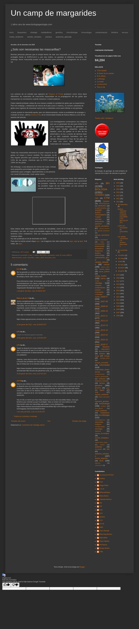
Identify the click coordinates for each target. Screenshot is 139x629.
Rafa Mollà (103, 538)
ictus (96, 392)
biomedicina (99, 249)
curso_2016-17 (101, 344)
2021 (118, 199)
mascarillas (30, 257)
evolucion (102, 379)
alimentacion (99, 221)
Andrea (102, 478)
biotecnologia (99, 255)
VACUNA (98, 219)
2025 (118, 186)
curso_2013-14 (101, 330)
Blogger (82, 567)
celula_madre (100, 276)
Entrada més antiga (79, 421)
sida (108, 449)
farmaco (102, 383)
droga (97, 356)
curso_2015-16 (101, 340)
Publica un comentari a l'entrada (25, 416)
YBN (101, 552)
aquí (38, 241)
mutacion (98, 424)
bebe (102, 242)
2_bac (30, 255)
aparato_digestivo (104, 228)
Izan (101, 510)
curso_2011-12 (101, 321)
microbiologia (71, 32)
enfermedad (104, 365)
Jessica (102, 517)
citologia (33, 32)
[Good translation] (6, 585)
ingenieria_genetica (102, 401)
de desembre (122, 204)
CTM (107, 197)
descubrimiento (104, 351)
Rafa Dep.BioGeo (106, 534)
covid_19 (58, 255)
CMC (97, 198)
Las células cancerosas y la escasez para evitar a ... (123, 241)
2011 (118, 300)
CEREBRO (99, 195)
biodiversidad (99, 246)
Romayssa (103, 545)
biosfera (114, 32)
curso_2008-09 (101, 306)
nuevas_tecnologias (102, 433)
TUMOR (98, 217)
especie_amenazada (101, 376)
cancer (106, 264)
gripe (107, 388)
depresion (106, 347)
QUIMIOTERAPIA (100, 208)
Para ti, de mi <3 (23, 298)
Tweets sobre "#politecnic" (104, 118)
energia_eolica (104, 358)
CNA (101, 482)
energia (106, 356)
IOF (101, 506)
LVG (101, 520)
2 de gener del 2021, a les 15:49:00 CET (31, 291)
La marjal (100, 82)
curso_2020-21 (67, 255)
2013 (118, 294)
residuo (102, 445)
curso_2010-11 (101, 316)
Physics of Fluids (56, 94)
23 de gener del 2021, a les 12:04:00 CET (32, 338)
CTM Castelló (102, 71)
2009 (118, 306)
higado (102, 390)
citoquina (98, 285)
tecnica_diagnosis (101, 458)
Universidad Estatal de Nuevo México (61, 115)
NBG (101, 527)
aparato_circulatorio (102, 226)
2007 (118, 312)
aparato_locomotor (103, 230)
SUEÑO (98, 213)
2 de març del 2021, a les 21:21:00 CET (31, 412)
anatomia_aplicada (64, 37)
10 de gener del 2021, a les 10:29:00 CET (32, 325)
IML (101, 503)
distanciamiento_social (19, 257)
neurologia (98, 429)
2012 (118, 297)
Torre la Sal (101, 87)
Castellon (106, 201)
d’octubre (121, 255)
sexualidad (98, 449)
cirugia (97, 281)
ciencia (103, 278)
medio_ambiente (16, 37)
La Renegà (101, 79)
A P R (19, 381)
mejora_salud (39, 257)
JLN (101, 513)
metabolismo (46, 32)
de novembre (122, 250)
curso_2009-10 (101, 311)
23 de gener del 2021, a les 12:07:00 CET (32, 374)
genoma (98, 388)
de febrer (121, 268)
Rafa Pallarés (104, 541)
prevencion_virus (50, 257)
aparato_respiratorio (101, 239)
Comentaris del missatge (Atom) (33, 425)
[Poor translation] (15, 585)
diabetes (102, 354)
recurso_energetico (102, 438)
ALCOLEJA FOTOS (107, 475)
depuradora (105, 349)
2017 (118, 281)
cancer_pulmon (104, 271)
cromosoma (99, 292)
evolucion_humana (101, 381)
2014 (118, 291)
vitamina (97, 463)
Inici (48, 421)
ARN (96, 183)
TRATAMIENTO (100, 215)
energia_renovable (101, 363)
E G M (19, 269)
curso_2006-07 (101, 297)
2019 (118, 275)
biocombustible (100, 244)
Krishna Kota (36, 115)
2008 (118, 309)
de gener (121, 271)
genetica (59, 32)
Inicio (11, 32)
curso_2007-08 (101, 301)
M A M (102, 524)
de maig (121, 258)
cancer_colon (105, 267)
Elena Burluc (104, 496)
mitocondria (99, 422)
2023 (118, 192)
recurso (125, 32)
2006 (118, 316)
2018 (118, 278)
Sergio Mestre (105, 548)
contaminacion (101, 32)
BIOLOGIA (43, 255)
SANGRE (98, 210)
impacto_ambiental (101, 395)
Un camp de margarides (53, 12)
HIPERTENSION (104, 203)
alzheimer (98, 224)
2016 (118, 284)
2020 (118, 202)
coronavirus (51, 255)
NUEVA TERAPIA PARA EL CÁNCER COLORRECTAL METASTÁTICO (123, 216)
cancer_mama (104, 269)
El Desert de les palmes (105, 73)
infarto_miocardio (104, 397)
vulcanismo (98, 465)
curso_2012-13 (101, 325)
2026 (118, 183)
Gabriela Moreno (105, 499)
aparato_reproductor (102, 235)
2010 (118, 303)
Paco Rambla (104, 531)
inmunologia (86, 32)
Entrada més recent (18, 421)
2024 (118, 189)
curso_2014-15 (101, 335)
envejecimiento (100, 374)
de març (121, 265)
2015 (118, 287)
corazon (98, 290)
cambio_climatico (34, 37)
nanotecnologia (100, 426)
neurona (98, 431)
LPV (18, 332)
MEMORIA (102, 206)
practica (48, 37)
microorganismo (100, 420)
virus (101, 461)
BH (108, 183)
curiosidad (98, 294)
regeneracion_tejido (101, 442)
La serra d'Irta (102, 84)
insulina (103, 406)
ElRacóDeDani (105, 492)
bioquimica (22, 32)
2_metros (36, 255)
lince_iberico (99, 408)
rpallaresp (98, 447)
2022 (118, 195)
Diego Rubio (104, 485)
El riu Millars (101, 76)
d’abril (120, 261)
